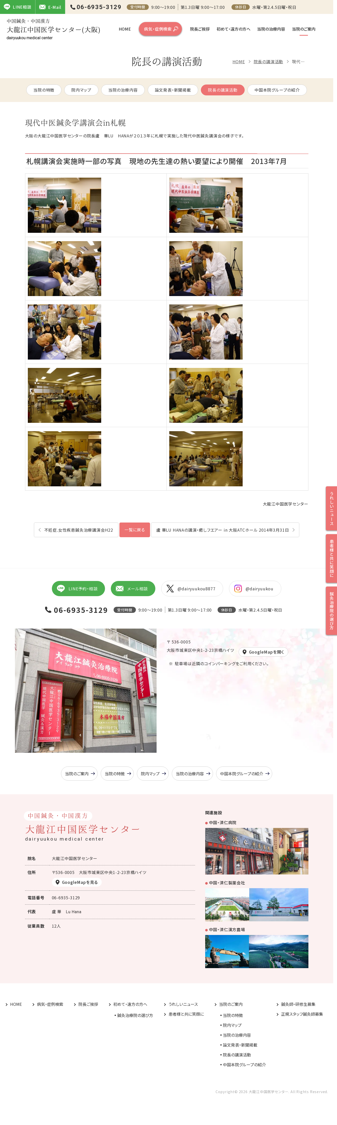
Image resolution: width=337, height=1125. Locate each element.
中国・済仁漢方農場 (227, 929)
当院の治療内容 (271, 29)
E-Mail (50, 7)
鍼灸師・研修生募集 (298, 1004)
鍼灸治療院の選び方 (135, 1015)
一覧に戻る (134, 530)
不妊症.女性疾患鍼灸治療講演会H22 (78, 530)
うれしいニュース (183, 1004)
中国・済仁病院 (223, 822)
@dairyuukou (253, 588)
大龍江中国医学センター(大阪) (53, 29)
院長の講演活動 (268, 61)
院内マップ (81, 90)
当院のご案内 (303, 29)
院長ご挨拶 (200, 29)
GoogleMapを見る (80, 882)
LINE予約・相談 (77, 588)
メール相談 (132, 588)
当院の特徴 (43, 90)
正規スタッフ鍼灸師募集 (302, 1014)
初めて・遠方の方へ (233, 29)
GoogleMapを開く (266, 652)
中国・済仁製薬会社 (227, 883)
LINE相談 (17, 7)
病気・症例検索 (158, 29)
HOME (125, 29)
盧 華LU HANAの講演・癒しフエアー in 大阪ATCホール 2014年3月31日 (222, 530)
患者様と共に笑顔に (186, 1014)
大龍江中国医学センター (285, 504)
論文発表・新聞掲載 (173, 90)
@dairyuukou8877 (190, 588)
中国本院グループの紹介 (277, 90)
